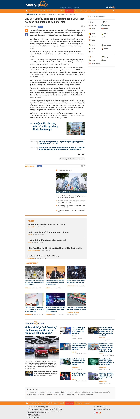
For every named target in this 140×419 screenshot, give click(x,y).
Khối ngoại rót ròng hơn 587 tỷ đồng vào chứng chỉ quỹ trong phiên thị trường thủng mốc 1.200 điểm (61, 142)
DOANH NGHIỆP (78, 11)
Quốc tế (30, 242)
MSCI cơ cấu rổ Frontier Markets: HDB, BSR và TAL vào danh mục (76, 281)
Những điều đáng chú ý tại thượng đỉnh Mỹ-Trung (79, 375)
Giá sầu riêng (41, 394)
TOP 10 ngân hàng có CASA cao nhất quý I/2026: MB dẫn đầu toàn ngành (78, 330)
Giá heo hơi (70, 392)
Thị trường (42, 14)
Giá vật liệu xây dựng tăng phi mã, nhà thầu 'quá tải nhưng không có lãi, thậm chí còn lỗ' (55, 282)
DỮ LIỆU (93, 11)
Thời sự (48, 288)
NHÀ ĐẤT (62, 11)
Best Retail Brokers (71, 394)
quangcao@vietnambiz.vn (103, 409)
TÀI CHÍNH (55, 11)
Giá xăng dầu (106, 392)
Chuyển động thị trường (34, 250)
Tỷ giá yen (56, 392)
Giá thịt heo (49, 394)
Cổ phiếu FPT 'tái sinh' (64, 192)
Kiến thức (72, 14)
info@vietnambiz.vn (36, 415)
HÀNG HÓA (42, 11)
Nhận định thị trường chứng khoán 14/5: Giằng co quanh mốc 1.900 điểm (72, 201)
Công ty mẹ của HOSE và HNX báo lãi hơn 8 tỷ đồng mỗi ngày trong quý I (106, 376)
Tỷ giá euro (63, 392)
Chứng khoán (31, 14)
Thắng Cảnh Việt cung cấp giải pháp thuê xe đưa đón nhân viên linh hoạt (76, 308)
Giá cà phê (77, 392)
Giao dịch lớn (52, 14)
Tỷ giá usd (49, 392)
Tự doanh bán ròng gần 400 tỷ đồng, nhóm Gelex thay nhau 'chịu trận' (71, 206)
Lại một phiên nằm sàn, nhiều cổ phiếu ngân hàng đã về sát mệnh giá (45, 126)
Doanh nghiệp (31, 227)
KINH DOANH (86, 11)
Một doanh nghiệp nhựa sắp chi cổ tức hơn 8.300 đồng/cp (46, 224)
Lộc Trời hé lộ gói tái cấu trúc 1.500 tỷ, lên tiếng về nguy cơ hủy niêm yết (78, 361)
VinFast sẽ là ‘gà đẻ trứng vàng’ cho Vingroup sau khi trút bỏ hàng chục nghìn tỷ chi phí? (41, 330)
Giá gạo (55, 394)
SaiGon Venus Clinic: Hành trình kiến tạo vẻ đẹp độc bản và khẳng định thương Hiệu (55, 248)
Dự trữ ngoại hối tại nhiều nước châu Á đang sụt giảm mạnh (47, 240)
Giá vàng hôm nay (31, 392)
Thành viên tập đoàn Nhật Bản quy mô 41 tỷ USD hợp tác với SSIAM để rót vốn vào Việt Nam (34, 309)
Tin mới (31, 221)
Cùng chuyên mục (64, 170)
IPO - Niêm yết (62, 14)
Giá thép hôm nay (31, 394)
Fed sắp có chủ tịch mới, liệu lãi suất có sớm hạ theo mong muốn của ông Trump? (79, 346)
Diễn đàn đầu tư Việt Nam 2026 (85, 394)
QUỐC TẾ (49, 11)
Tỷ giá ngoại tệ (41, 392)
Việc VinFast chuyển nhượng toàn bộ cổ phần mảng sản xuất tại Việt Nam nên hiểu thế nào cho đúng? (46, 373)
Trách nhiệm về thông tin (33, 417)
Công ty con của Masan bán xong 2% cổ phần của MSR (72, 211)
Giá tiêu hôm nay (86, 392)
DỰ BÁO (37, 11)
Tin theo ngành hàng (97, 17)
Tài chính (74, 336)
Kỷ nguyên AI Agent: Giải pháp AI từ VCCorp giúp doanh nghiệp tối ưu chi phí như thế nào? (55, 309)
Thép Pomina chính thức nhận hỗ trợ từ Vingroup (43, 256)
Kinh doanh (28, 288)
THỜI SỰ (31, 11)
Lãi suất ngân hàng (96, 392)
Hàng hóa (30, 235)
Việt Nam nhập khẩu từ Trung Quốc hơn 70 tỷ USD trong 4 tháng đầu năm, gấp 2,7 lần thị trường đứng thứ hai (106, 347)
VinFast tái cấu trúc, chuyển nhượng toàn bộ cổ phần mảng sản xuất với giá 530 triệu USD (34, 282)
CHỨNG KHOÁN (69, 11)
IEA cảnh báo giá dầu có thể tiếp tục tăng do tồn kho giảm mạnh (48, 232)
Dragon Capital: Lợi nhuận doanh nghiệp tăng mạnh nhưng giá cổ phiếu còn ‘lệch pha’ (72, 196)
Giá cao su (61, 394)
